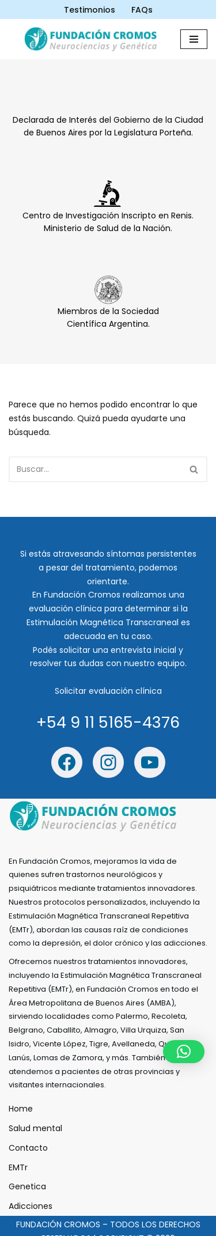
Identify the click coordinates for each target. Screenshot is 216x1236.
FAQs (142, 10)
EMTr (18, 1167)
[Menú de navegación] (193, 39)
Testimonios (89, 10)
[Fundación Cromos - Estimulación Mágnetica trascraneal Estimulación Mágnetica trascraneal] (93, 39)
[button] (183, 1051)
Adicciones (30, 1206)
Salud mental (35, 1128)
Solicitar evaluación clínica (108, 691)
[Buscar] (95, 469)
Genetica (27, 1187)
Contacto (28, 1148)
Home (21, 1109)
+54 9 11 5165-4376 (108, 722)
